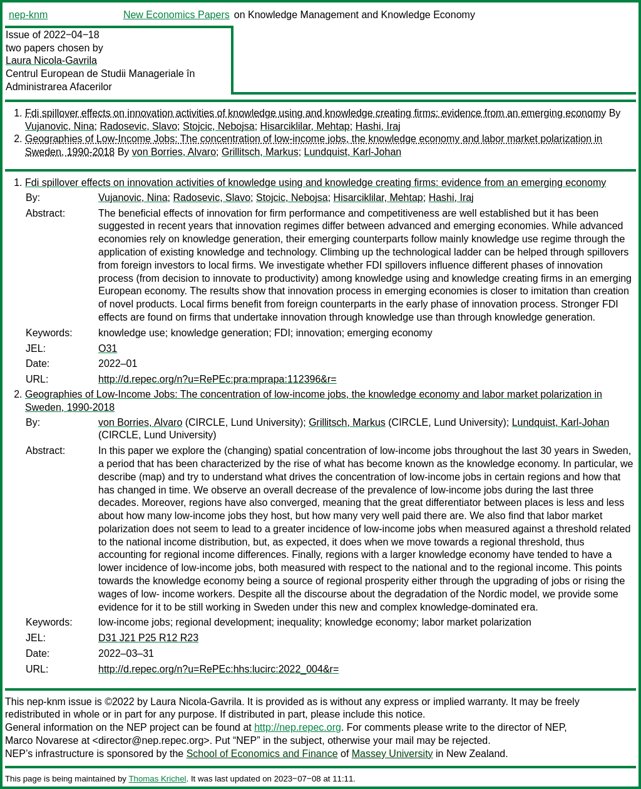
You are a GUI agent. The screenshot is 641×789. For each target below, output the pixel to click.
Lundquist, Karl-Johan (353, 152)
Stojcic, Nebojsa (219, 126)
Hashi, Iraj (378, 126)
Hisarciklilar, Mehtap (305, 126)
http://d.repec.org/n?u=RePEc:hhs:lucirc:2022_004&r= (218, 669)
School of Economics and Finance (262, 753)
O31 (107, 348)
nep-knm (28, 14)
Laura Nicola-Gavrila (51, 60)
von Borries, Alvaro (174, 152)
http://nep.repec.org (297, 727)
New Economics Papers (176, 14)
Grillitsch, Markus (260, 152)
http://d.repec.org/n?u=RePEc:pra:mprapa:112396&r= (217, 379)
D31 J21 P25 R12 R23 (148, 637)
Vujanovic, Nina (60, 126)
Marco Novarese (41, 740)
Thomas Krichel (157, 778)
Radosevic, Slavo (138, 126)
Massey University (392, 753)
